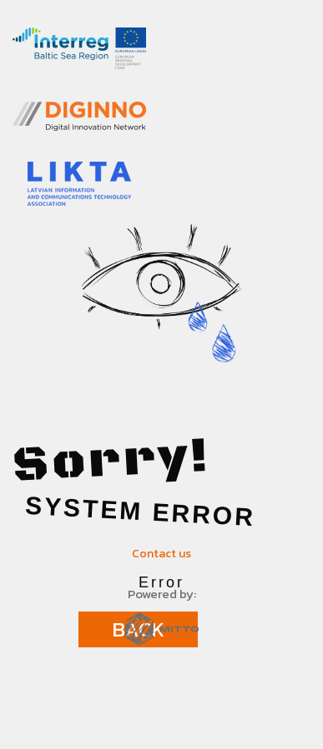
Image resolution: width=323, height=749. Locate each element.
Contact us (161, 553)
